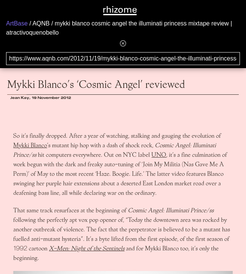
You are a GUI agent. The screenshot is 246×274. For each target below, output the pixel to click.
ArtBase (17, 23)
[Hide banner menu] (123, 43)
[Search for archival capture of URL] (123, 58)
